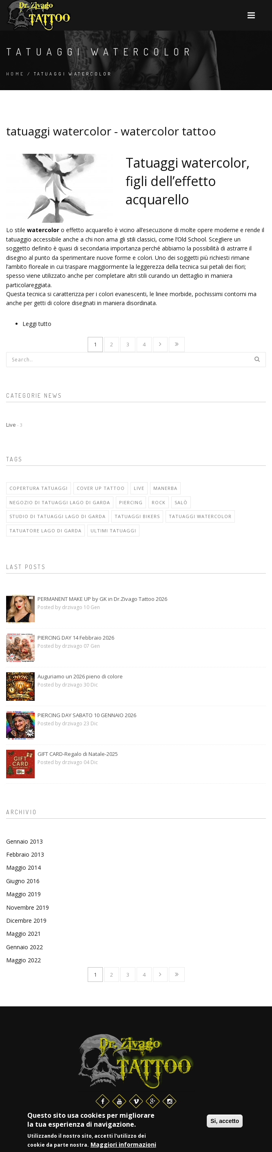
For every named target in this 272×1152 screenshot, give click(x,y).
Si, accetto (224, 1121)
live (139, 488)
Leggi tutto (36, 324)
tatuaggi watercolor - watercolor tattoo (111, 131)
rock (159, 502)
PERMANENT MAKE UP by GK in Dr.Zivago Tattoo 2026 (102, 599)
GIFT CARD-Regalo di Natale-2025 (78, 754)
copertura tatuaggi (38, 488)
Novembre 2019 (27, 907)
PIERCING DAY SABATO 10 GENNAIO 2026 (87, 715)
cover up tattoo (101, 488)
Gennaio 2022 (24, 947)
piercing (131, 502)
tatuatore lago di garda (45, 530)
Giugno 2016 (23, 881)
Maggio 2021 (23, 933)
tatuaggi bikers (137, 516)
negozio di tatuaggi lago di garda (59, 502)
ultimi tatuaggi (113, 530)
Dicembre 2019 (26, 920)
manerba (165, 488)
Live (14, 424)
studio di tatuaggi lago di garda (57, 516)
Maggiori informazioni (123, 1145)
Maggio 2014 (23, 867)
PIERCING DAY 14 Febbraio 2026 (76, 637)
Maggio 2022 (23, 960)
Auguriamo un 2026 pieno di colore (80, 676)
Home (15, 74)
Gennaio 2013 (24, 841)
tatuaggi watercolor (200, 516)
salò (181, 502)
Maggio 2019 (23, 894)
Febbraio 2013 (25, 854)
